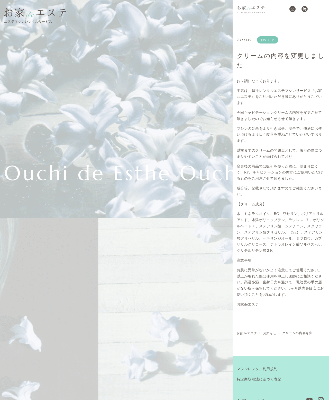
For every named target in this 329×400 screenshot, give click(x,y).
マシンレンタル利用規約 (257, 369)
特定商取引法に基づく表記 (259, 379)
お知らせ (268, 40)
